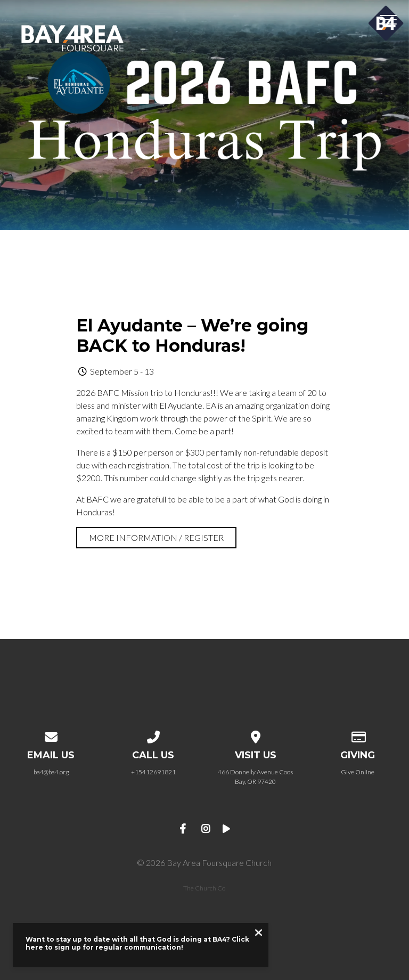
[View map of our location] (256, 735)
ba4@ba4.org (51, 772)
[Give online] (358, 735)
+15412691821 (153, 772)
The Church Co (204, 888)
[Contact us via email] (51, 735)
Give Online (357, 772)
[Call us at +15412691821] (153, 735)
